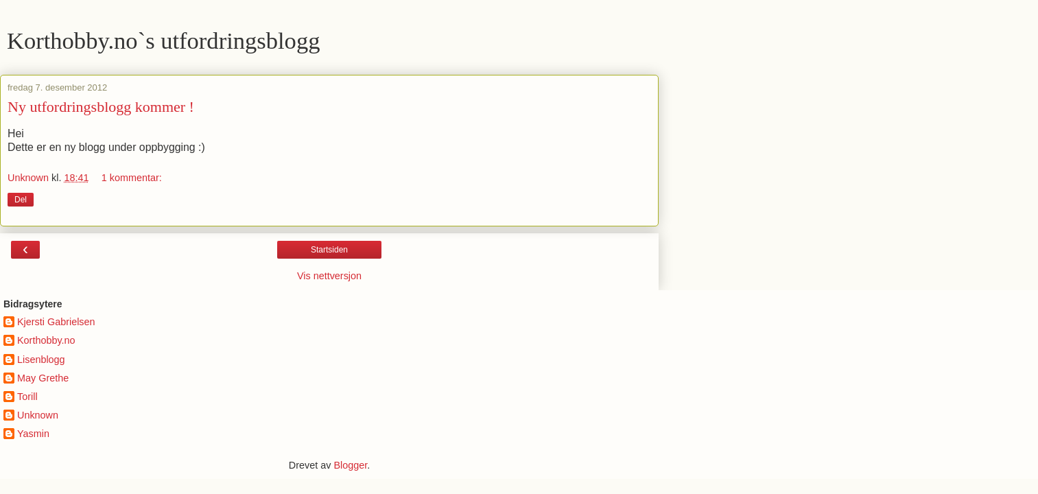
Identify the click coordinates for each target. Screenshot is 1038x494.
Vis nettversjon (329, 275)
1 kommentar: (132, 177)
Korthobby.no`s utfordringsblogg (163, 40)
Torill (27, 396)
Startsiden (329, 250)
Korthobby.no (46, 340)
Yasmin (33, 433)
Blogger (350, 465)
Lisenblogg (41, 359)
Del (20, 199)
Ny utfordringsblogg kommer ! (101, 106)
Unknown (37, 415)
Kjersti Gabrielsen (56, 321)
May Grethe (43, 378)
